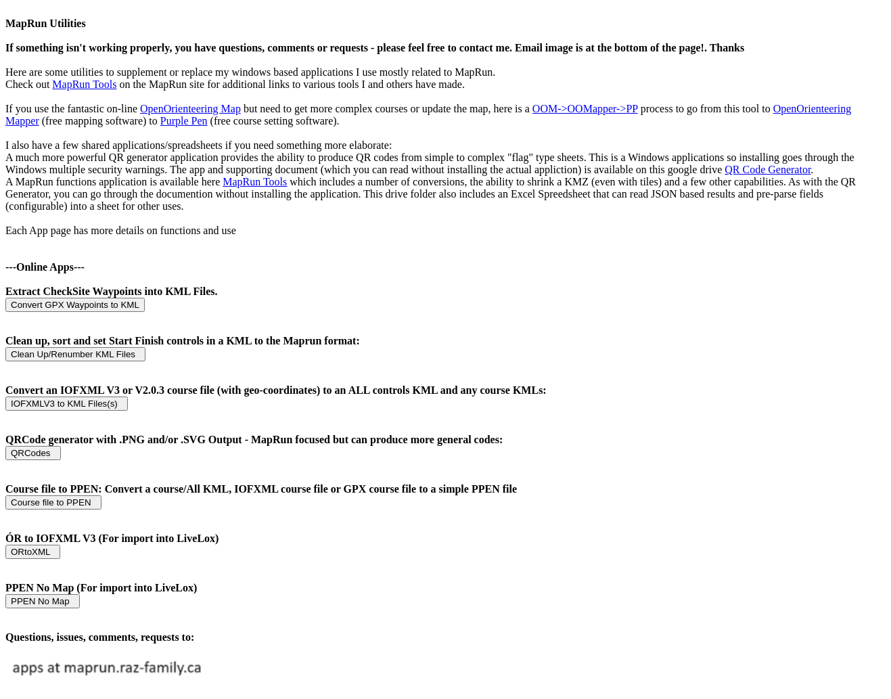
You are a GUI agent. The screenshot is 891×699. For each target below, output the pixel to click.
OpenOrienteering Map (190, 108)
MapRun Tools (84, 84)
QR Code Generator (767, 169)
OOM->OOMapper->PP (585, 108)
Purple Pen (184, 121)
